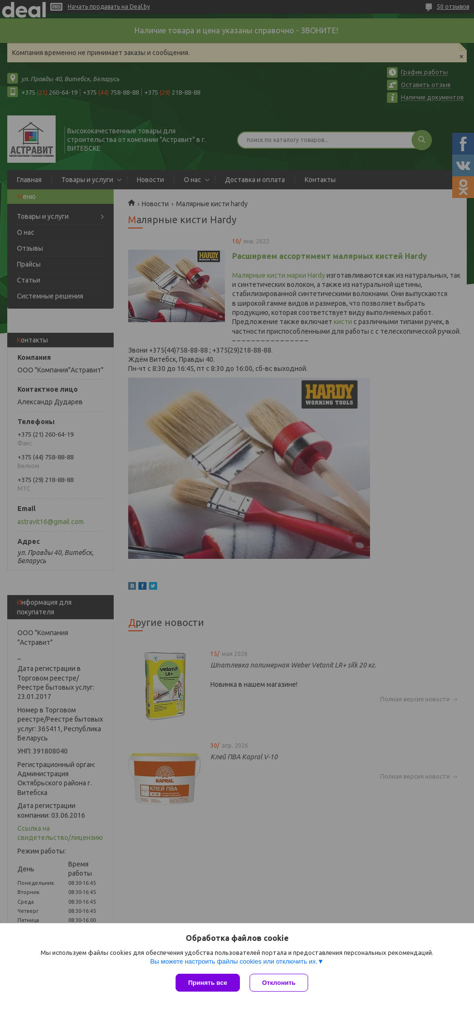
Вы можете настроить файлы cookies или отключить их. (233, 961)
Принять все (207, 982)
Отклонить (279, 982)
